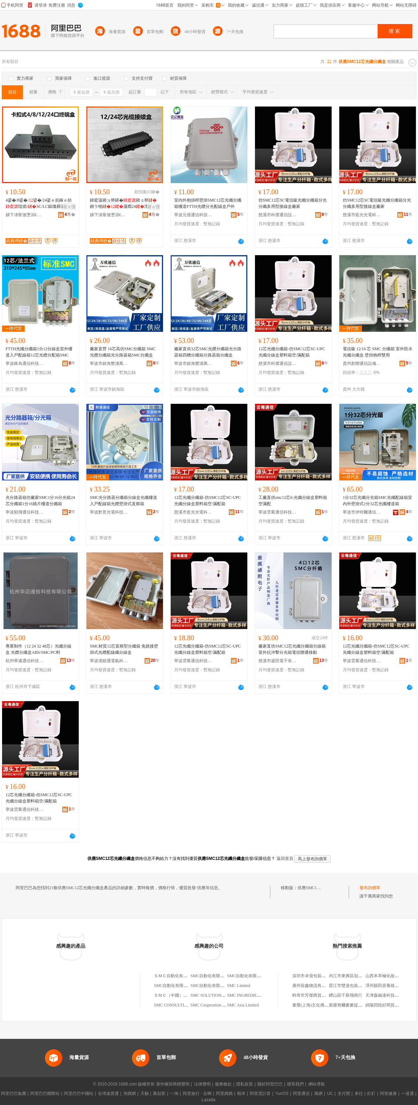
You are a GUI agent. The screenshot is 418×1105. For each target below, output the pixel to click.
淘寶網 (129, 1093)
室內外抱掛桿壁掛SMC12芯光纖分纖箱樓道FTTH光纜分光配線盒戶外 (207, 203)
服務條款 (223, 1084)
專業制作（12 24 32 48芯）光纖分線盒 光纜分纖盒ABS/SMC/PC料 (38, 649)
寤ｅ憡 (69, 206)
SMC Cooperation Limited (213, 1005)
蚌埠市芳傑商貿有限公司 (315, 995)
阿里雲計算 (260, 1093)
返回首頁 (285, 858)
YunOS (281, 1093)
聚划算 (159, 1093)
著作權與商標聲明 (172, 1084)
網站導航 (316, 1084)
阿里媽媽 (224, 1093)
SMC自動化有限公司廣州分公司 (220, 975)
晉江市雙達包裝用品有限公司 (356, 985)
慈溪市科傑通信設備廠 (277, 214)
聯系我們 (295, 1084)
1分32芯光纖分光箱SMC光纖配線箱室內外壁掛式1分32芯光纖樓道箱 (377, 500)
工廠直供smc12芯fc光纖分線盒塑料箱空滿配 (292, 500)
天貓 (144, 1093)
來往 (359, 1093)
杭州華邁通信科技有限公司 (25, 660)
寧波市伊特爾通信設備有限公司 (362, 512)
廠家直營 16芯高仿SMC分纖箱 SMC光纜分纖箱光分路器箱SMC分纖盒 (123, 352)
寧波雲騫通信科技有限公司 (277, 512)
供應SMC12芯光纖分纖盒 (320, 887)
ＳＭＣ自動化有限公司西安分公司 (185, 975)
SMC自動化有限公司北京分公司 (256, 975)
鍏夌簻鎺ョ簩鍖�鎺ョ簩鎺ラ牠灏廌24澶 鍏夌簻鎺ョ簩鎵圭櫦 (124, 204)
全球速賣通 (108, 1093)
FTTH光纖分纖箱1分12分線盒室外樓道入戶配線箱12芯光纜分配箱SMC (39, 352)
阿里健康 (388, 1093)
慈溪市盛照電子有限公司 (277, 660)
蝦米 (241, 1093)
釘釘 (371, 1093)
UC (330, 1093)
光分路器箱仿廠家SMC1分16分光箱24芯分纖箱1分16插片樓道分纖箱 (40, 500)
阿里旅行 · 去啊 (197, 1093)
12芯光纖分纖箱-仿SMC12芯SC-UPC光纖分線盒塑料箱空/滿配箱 (291, 352)
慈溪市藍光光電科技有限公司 (362, 214)
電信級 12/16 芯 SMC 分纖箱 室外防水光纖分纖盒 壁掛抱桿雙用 (377, 352)
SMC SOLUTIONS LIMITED (216, 995)
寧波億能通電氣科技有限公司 (109, 660)
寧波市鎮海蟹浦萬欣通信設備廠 (109, 363)
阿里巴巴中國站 (78, 1093)
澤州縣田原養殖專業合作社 (390, 985)
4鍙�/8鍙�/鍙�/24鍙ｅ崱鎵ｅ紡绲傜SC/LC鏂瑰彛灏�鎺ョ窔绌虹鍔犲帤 (39, 204)
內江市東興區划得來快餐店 (354, 975)
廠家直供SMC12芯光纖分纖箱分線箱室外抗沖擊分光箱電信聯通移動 (292, 649)
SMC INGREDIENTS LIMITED (255, 995)
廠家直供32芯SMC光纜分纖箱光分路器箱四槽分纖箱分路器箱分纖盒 (207, 352)
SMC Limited (238, 985)
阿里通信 (301, 1093)
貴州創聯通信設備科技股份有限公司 (362, 363)
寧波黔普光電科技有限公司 (109, 512)
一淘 (174, 1093)
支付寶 (344, 1093)
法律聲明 (202, 1084)
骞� (69, 214)
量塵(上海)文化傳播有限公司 (318, 1005)
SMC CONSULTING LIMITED (181, 1005)
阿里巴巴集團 (13, 1093)
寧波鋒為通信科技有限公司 (25, 363)
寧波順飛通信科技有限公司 (25, 512)
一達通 (407, 1093)
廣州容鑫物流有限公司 (313, 985)
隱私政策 (244, 1084)
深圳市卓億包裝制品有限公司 (319, 975)
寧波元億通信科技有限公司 (193, 214)
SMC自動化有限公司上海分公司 (183, 985)
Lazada (208, 1099)
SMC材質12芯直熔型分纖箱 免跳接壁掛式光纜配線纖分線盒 (124, 649)
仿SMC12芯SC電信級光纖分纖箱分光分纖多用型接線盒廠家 (292, 203)
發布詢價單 (369, 887)
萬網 (318, 1093)
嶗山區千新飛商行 (345, 995)
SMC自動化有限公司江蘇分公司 (220, 985)
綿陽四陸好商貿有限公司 (388, 1005)
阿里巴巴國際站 (45, 1093)
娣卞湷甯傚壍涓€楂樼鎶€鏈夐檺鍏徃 (25, 214)
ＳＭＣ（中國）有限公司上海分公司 (187, 995)
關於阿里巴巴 (269, 1084)
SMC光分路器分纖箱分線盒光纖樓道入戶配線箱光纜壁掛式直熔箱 (123, 500)
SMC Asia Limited (243, 1005)
